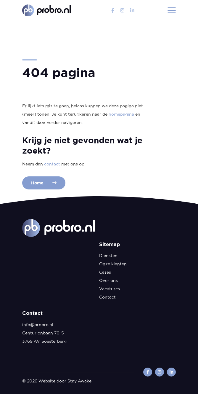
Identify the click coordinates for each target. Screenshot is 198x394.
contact (52, 164)
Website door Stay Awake (64, 381)
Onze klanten (113, 263)
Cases (105, 272)
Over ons (108, 280)
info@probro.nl (37, 324)
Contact (107, 297)
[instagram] (122, 10)
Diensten (108, 255)
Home (44, 183)
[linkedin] (132, 10)
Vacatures (109, 288)
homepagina (121, 114)
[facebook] (112, 10)
